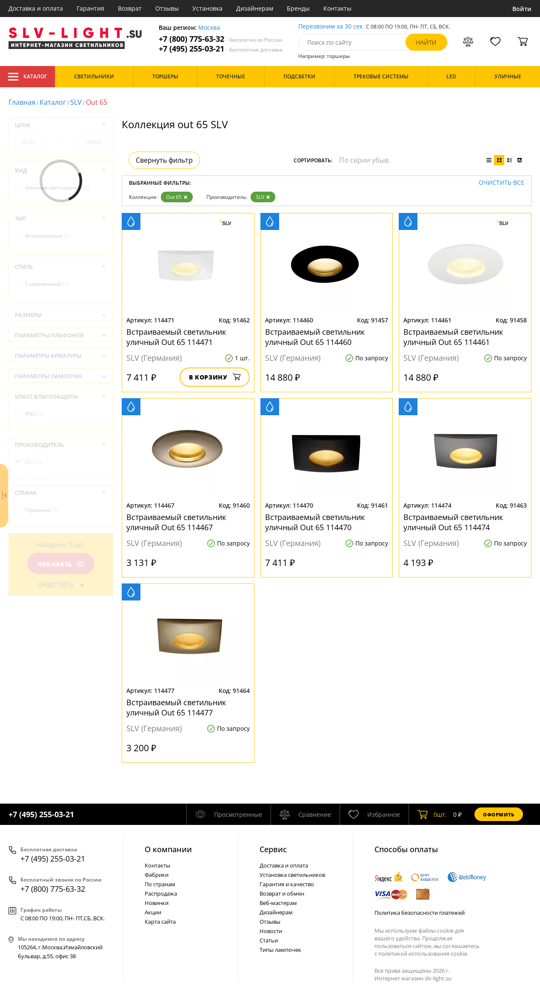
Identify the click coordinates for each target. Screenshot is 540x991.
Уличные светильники (57, 187)
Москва (209, 28)
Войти (521, 9)
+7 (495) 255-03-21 (221, 49)
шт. (432, 814)
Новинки (157, 903)
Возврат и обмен (282, 893)
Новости (271, 931)
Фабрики (157, 875)
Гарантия (90, 8)
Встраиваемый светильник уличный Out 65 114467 (176, 522)
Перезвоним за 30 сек (330, 26)
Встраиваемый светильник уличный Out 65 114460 (315, 337)
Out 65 (177, 197)
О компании (168, 849)
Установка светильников (292, 875)
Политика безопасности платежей (419, 912)
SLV (76, 102)
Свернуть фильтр (164, 160)
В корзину (214, 377)
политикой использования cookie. (423, 953)
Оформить (498, 814)
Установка (207, 8)
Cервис (273, 849)
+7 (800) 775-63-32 (220, 39)
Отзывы (167, 8)
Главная (22, 102)
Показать (60, 564)
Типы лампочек (280, 950)
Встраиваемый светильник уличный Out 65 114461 (453, 337)
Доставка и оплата (36, 8)
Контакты (337, 8)
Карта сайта (160, 921)
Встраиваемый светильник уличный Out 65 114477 (176, 707)
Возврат (130, 8)
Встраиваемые (47, 235)
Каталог (27, 77)
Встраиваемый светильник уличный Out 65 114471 (176, 337)
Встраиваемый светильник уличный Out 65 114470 (315, 522)
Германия (41, 510)
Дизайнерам (254, 8)
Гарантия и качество (287, 884)
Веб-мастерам (278, 903)
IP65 (34, 413)
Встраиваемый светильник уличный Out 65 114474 (453, 522)
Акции (153, 912)
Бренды (298, 8)
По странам (160, 884)
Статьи (269, 940)
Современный (47, 283)
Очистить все (501, 183)
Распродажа (161, 893)
